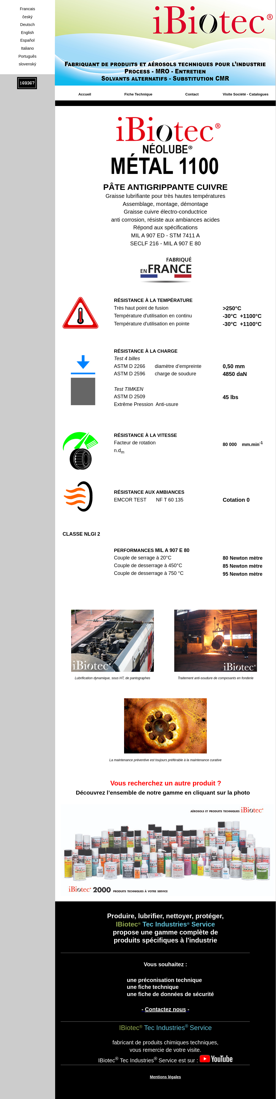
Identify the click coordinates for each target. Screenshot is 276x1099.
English (27, 32)
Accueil (84, 94)
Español (27, 40)
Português (27, 56)
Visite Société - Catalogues (246, 94)
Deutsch (27, 24)
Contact (192, 94)
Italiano (27, 48)
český (27, 17)
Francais (27, 9)
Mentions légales (165, 1077)
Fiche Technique (138, 94)
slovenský (27, 64)
